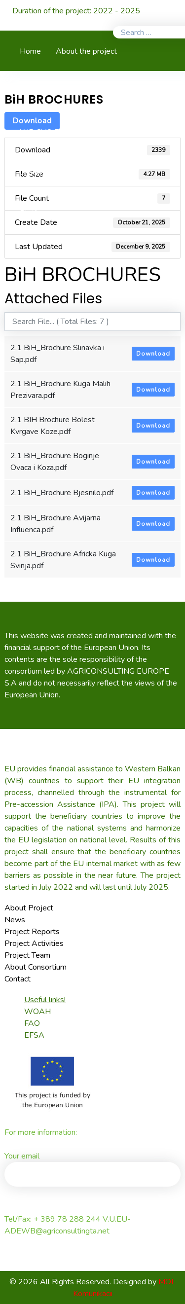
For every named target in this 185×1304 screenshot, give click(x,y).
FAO (32, 1023)
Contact (17, 979)
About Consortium (35, 967)
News (14, 919)
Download (153, 354)
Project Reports (32, 931)
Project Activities (34, 943)
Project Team (27, 955)
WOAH (37, 1011)
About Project (28, 908)
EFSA (34, 1035)
